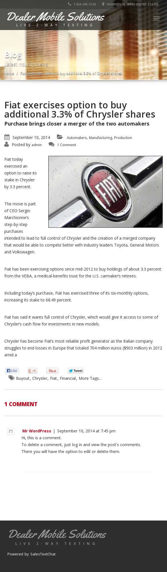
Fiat (53, 378)
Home (9, 73)
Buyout (22, 378)
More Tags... (90, 378)
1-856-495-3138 (82, 4)
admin (36, 144)
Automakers (77, 137)
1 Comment (66, 144)
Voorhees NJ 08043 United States (130, 4)
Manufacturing (100, 137)
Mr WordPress (36, 431)
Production (123, 137)
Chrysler (39, 378)
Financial (68, 378)
